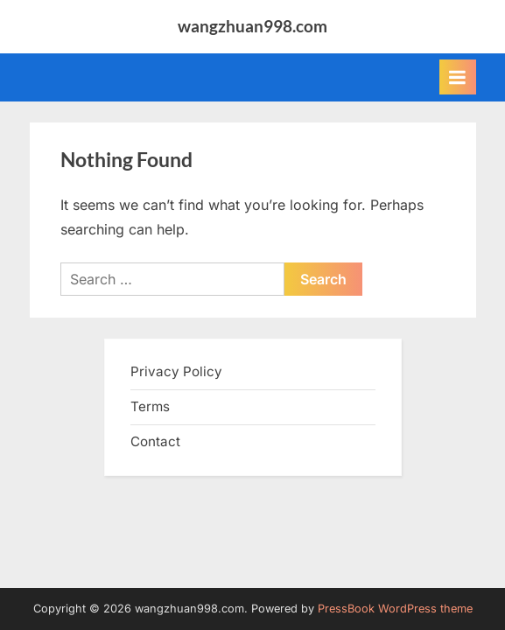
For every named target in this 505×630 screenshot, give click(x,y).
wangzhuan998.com (252, 26)
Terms (150, 406)
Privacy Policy (176, 371)
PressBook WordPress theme (395, 608)
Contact (155, 441)
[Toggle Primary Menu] (457, 77)
